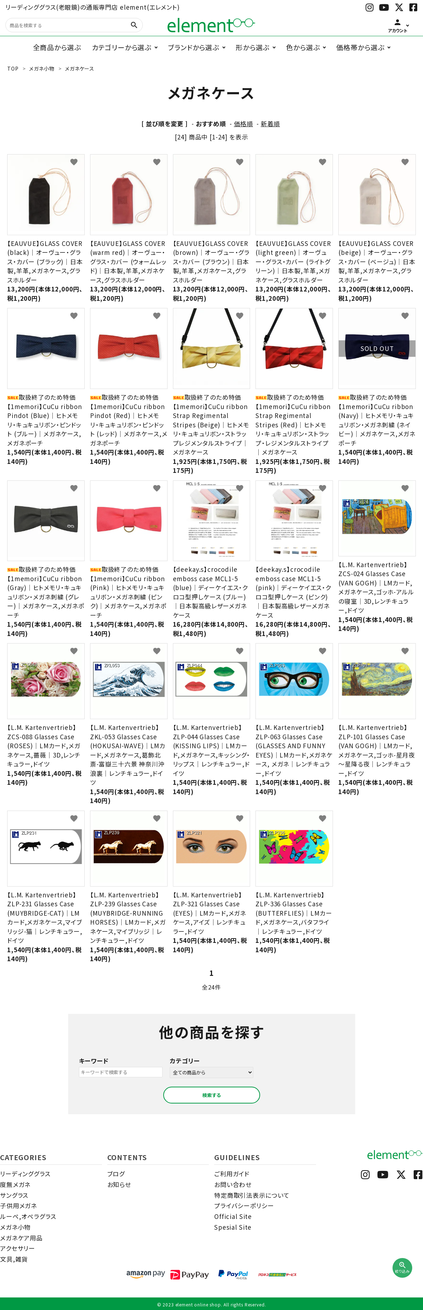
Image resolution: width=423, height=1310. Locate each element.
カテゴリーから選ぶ (122, 47)
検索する (211, 1095)
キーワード (94, 1060)
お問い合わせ (233, 1184)
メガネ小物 (15, 1227)
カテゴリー (185, 1060)
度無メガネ (15, 1184)
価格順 (243, 123)
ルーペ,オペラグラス (28, 1216)
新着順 (270, 123)
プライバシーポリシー (244, 1205)
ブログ (116, 1173)
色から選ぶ (303, 47)
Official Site (233, 1216)
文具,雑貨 (14, 1258)
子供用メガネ (18, 1205)
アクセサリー (17, 1248)
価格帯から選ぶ (360, 47)
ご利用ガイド (231, 1173)
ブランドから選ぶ (193, 47)
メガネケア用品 (21, 1237)
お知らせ (119, 1184)
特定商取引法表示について (252, 1195)
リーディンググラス (25, 1173)
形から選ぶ (252, 47)
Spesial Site (233, 1227)
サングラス (14, 1195)
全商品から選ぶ (57, 47)
